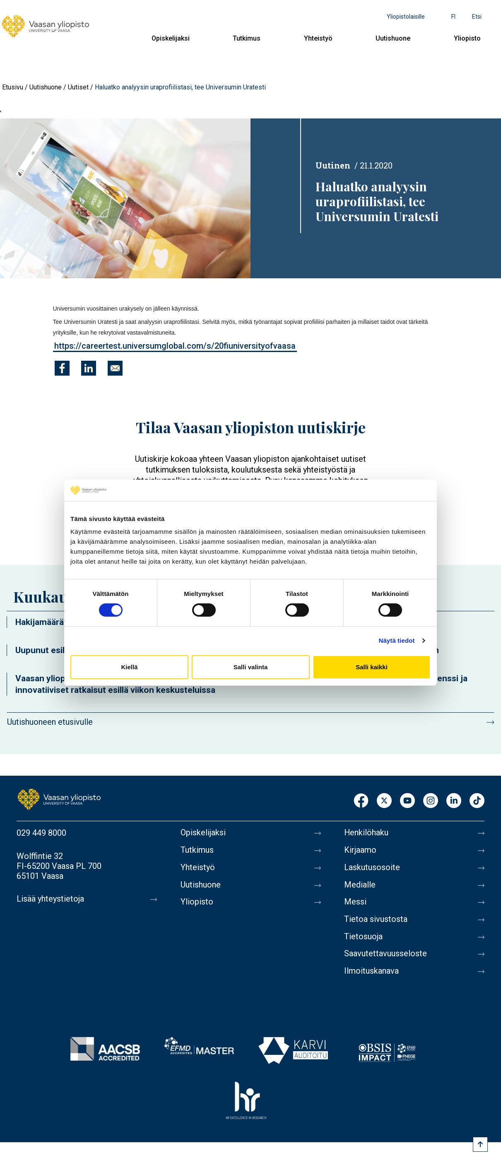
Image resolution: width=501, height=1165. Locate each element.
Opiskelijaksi (171, 38)
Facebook (361, 801)
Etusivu (12, 87)
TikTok (477, 801)
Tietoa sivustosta (375, 920)
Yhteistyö (318, 38)
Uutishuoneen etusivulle (50, 722)
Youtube (407, 801)
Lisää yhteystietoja (50, 899)
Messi (355, 902)
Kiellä (129, 667)
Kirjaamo (360, 850)
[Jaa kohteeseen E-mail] (115, 368)
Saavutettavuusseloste (385, 955)
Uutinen (333, 165)
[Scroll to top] (480, 1144)
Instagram (430, 801)
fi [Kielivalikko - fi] (453, 16)
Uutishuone (393, 38)
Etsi (477, 16)
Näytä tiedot (397, 640)
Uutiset (78, 87)
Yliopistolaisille (405, 16)
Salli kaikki (372, 667)
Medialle (360, 885)
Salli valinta (251, 667)
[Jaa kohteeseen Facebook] (62, 368)
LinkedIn (453, 801)
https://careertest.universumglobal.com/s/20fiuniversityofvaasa (175, 346)
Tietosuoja (363, 937)
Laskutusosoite (372, 868)
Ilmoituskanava (371, 972)
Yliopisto (467, 38)
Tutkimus (246, 38)
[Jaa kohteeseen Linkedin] (88, 368)
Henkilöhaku (366, 833)
